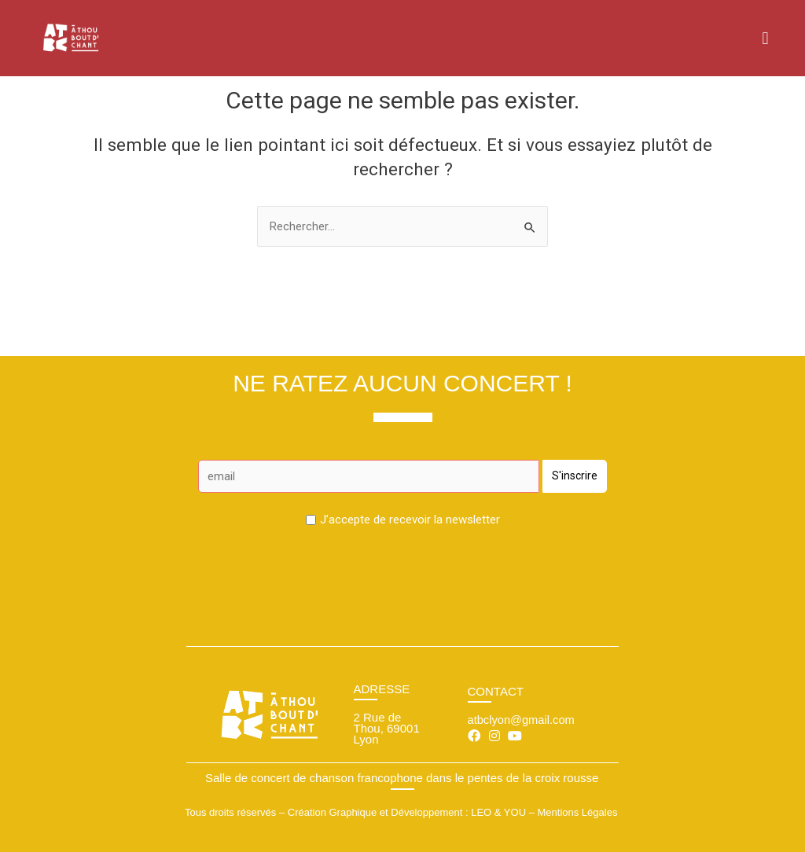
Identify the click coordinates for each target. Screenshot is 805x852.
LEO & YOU (498, 811)
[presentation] (402, 569)
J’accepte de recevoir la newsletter (410, 519)
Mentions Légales (577, 811)
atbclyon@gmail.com (522, 719)
